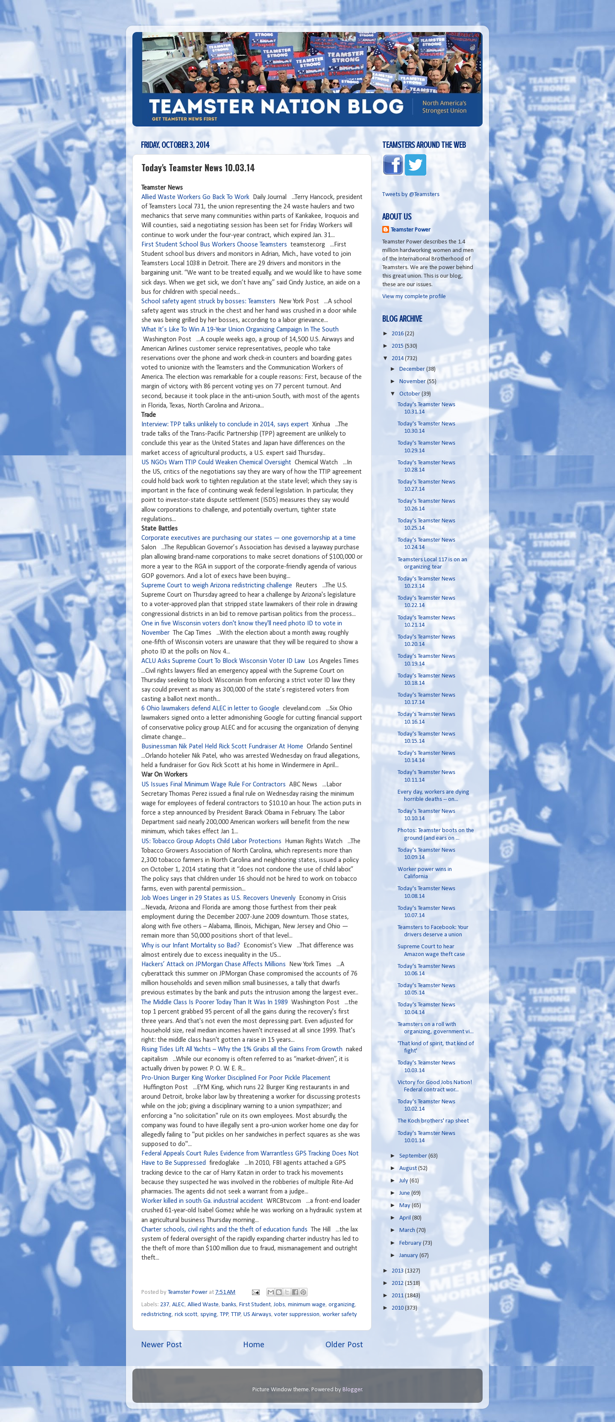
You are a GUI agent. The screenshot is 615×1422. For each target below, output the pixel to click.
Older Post (344, 1345)
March (407, 1230)
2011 (398, 1296)
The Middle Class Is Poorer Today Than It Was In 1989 (214, 1002)
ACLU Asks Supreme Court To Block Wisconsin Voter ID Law (223, 661)
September (413, 1156)
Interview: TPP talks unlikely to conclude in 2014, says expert (225, 424)
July (404, 1181)
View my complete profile (414, 296)
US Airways (257, 1314)
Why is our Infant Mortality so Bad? (190, 945)
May (405, 1205)
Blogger (352, 1390)
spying (208, 1314)
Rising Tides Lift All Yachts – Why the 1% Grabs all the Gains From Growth (242, 1049)
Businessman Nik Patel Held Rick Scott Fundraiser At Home (222, 746)
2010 (398, 1308)
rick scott (186, 1314)
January (409, 1255)
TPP (224, 1314)
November (413, 381)
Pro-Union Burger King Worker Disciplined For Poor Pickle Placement (236, 1078)
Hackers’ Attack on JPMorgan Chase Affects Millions (214, 964)
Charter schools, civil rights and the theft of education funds (224, 1229)
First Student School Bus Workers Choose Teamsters (215, 244)
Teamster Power (410, 230)
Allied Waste (203, 1305)
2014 (398, 358)
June (405, 1193)
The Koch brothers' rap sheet (433, 1121)
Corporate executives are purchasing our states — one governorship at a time (248, 538)
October (410, 394)
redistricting (156, 1314)
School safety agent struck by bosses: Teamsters (208, 301)
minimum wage (306, 1305)
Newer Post (161, 1345)
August (408, 1168)
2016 (398, 334)
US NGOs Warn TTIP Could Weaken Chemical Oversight (216, 462)
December (412, 369)
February (411, 1243)
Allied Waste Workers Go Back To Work (195, 197)
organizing (341, 1305)
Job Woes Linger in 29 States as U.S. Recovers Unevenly (218, 898)
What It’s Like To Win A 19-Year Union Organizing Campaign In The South (240, 329)
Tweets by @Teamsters (410, 194)
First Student (255, 1305)
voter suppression (296, 1314)
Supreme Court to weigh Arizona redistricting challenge (216, 585)
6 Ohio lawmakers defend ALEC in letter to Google (210, 708)
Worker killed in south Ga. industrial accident (202, 1201)
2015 (398, 346)
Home (253, 1345)
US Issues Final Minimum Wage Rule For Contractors (213, 784)
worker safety (339, 1314)
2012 (398, 1283)
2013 (398, 1271)
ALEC (178, 1305)
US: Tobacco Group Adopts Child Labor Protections (211, 841)
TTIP (236, 1314)
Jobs (279, 1305)
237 (164, 1305)
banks (229, 1305)
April (405, 1218)
